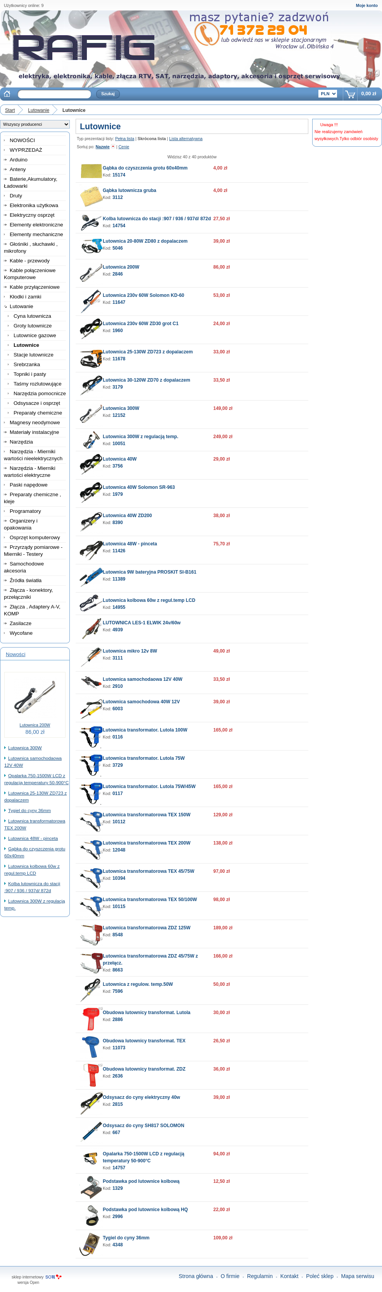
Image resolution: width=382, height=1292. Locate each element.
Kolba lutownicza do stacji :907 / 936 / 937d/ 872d (157, 218)
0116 (117, 737)
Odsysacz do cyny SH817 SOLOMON (143, 1125)
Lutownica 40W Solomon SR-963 (139, 487)
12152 (118, 415)
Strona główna (196, 1276)
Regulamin (260, 1276)
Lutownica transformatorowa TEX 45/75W (148, 871)
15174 (118, 175)
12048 (118, 850)
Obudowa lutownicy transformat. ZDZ (144, 1069)
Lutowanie (38, 110)
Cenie (123, 146)
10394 (118, 878)
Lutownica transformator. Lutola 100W (145, 730)
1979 (117, 494)
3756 (117, 466)
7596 (117, 991)
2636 (117, 1076)
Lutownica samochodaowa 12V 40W (142, 679)
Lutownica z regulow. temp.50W (138, 984)
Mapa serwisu (358, 1276)
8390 (117, 522)
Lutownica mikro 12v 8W (130, 651)
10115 (118, 906)
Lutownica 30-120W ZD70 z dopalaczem (146, 380)
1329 (117, 1188)
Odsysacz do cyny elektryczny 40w (141, 1097)
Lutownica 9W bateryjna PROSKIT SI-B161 (149, 572)
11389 (118, 579)
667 (116, 1132)
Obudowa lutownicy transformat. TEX (144, 1041)
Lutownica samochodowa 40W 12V (141, 701)
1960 (117, 330)
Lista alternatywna (185, 138)
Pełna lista (124, 138)
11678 (118, 359)
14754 (118, 225)
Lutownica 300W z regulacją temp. (140, 436)
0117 (117, 793)
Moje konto (367, 5)
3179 (117, 387)
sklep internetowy (27, 1277)
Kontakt (289, 1276)
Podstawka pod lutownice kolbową (141, 1181)
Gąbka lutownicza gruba (129, 190)
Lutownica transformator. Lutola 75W (144, 758)
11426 (118, 550)
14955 (118, 607)
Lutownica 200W (35, 725)
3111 (117, 658)
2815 (117, 1104)
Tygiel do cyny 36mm (29, 810)
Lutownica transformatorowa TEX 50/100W (150, 899)
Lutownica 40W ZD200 (127, 515)
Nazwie (103, 146)
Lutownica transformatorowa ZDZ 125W (146, 927)
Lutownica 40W (120, 459)
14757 (118, 1167)
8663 (117, 970)
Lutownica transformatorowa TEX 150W (146, 814)
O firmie (230, 1276)
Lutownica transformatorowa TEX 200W (146, 843)
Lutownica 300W (25, 747)
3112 (117, 197)
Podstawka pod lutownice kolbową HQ (145, 1209)
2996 (117, 1216)
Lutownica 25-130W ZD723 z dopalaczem (148, 352)
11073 (118, 1047)
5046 (117, 248)
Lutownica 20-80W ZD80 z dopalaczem (145, 241)
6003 (117, 708)
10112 (118, 821)
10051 (118, 443)
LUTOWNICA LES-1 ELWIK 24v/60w (142, 622)
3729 (117, 765)
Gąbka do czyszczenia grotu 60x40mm (145, 168)
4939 (117, 629)
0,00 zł (368, 93)
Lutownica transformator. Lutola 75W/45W (149, 786)
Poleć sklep (320, 1276)
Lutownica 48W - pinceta (33, 838)
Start (10, 110)
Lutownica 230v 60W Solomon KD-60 (143, 295)
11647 (118, 302)
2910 (117, 686)
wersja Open (28, 1282)
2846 (117, 274)
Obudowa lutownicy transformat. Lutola (146, 1012)
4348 (117, 1244)
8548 (117, 934)
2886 (117, 1019)
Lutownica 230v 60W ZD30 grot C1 (140, 323)
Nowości (15, 654)
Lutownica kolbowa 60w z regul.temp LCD (149, 600)
